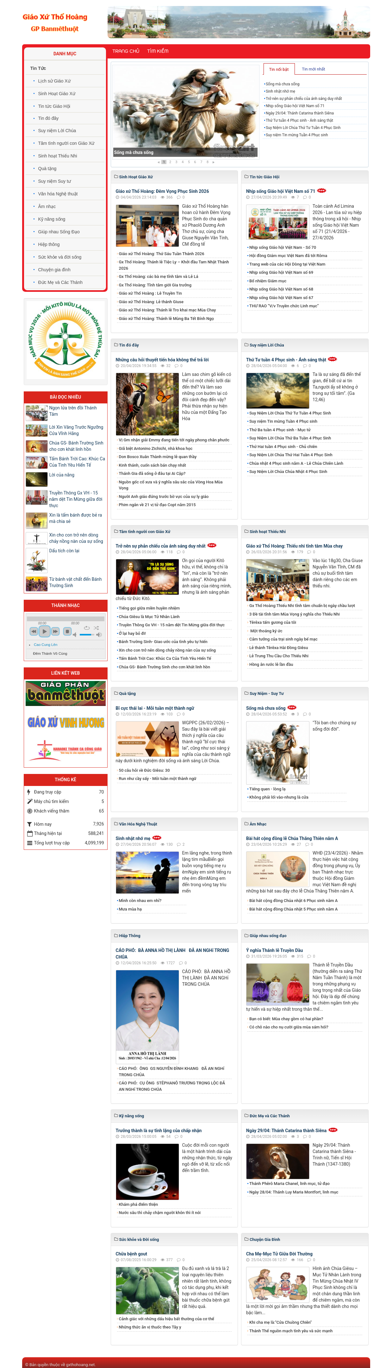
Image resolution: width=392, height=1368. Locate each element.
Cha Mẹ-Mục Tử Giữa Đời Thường (279, 1253)
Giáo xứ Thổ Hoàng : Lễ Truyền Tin (150, 293)
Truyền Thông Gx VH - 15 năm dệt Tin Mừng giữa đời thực (172, 625)
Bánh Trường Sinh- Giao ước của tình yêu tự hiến (163, 641)
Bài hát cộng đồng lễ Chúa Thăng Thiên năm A (292, 838)
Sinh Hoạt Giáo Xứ (56, 93)
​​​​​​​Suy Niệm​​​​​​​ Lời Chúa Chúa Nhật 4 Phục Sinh (288, 471)
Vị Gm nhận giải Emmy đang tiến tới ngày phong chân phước (174, 440)
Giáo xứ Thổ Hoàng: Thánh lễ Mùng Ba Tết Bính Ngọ (166, 318)
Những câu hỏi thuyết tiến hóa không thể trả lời (162, 359)
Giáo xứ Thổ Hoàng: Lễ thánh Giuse (151, 301)
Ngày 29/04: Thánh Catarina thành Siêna (300, 113)
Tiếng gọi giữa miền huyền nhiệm (149, 608)
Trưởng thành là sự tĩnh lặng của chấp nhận (159, 1130)
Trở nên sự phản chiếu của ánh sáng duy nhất (304, 98)
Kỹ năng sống (51, 219)
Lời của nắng (62, 474)
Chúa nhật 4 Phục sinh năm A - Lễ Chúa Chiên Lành (296, 463)
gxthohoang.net (80, 1364)
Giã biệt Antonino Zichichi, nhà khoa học (156, 448)
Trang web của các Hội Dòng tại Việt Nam (287, 264)
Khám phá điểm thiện (138, 1204)
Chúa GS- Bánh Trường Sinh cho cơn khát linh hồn (164, 667)
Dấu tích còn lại (64, 550)
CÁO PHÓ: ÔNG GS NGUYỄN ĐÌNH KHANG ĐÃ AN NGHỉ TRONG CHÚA (172, 1071)
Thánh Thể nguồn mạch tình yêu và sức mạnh (291, 1330)
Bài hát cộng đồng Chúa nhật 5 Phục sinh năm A (293, 909)
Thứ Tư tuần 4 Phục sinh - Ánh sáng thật (299, 120)
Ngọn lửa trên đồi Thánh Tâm (73, 411)
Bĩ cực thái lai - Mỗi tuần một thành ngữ (155, 708)
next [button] (55, 631)
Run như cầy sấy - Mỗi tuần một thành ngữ (157, 778)
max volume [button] (99, 634)
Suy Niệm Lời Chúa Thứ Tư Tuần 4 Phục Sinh (303, 128)
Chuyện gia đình (54, 269)
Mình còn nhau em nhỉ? (140, 900)
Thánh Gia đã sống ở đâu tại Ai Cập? (152, 473)
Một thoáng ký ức (265, 631)
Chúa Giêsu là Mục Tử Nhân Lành (149, 616)
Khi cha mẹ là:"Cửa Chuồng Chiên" (280, 1322)
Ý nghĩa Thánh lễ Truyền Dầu (274, 950)
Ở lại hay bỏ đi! (132, 633)
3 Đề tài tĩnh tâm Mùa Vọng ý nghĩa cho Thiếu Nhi (294, 614)
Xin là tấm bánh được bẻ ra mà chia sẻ (75, 518)
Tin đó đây (48, 118)
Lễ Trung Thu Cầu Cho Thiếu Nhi (278, 655)
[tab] (279, 69)
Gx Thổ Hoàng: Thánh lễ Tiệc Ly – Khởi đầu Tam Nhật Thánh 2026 (174, 265)
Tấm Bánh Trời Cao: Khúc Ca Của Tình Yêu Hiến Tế (165, 658)
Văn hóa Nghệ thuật (58, 193)
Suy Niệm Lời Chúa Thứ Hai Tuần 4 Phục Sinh (291, 454)
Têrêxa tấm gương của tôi (272, 622)
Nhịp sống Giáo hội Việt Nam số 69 (281, 272)
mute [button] (75, 634)
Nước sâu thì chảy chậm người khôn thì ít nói (160, 1212)
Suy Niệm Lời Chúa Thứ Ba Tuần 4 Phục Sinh (290, 438)
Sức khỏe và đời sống (60, 257)
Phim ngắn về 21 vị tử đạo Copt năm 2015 (157, 504)
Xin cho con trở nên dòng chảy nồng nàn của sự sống (167, 650)
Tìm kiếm (157, 51)
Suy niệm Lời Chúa (57, 130)
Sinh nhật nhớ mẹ (280, 91)
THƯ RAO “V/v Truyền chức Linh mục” (284, 306)
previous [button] (33, 631)
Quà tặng (47, 168)
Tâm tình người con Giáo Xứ (66, 143)
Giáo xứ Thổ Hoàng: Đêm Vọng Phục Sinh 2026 (162, 191)
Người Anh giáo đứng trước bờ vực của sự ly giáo (164, 496)
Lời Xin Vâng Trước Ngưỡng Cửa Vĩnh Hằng (76, 430)
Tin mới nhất (313, 69)
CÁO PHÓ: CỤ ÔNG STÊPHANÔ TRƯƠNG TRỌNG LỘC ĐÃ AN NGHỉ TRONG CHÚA (172, 1086)
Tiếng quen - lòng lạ (267, 789)
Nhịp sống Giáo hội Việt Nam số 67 (281, 297)
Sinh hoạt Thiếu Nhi (57, 155)
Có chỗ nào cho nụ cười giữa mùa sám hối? (288, 1027)
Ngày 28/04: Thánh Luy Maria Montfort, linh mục (293, 1192)
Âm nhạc (47, 206)
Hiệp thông (49, 244)
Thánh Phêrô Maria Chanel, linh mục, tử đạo (289, 1183)
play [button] (44, 631)
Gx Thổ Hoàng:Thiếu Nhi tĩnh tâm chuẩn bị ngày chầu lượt (302, 605)
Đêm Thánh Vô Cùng (50, 653)
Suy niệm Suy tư (54, 181)
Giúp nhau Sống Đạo (59, 231)
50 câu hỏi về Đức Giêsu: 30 (144, 770)
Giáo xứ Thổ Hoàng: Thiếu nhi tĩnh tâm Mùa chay (294, 546)
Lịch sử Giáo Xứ (54, 80)
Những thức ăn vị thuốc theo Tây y (150, 1327)
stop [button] (67, 631)
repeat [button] (87, 628)
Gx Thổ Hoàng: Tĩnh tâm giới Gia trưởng (155, 285)
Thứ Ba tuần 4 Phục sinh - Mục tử (279, 429)
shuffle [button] (96, 628)
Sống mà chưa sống (134, 152)
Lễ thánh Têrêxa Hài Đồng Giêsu (278, 647)
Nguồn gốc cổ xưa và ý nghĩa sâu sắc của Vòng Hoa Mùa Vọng (171, 485)
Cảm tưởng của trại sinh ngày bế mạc (283, 639)
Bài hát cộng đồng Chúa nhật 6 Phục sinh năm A (293, 900)
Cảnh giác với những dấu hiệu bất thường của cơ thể (167, 1318)
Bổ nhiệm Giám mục (267, 281)
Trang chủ (125, 51)
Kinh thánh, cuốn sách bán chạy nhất (152, 465)
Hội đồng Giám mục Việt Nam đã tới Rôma (288, 255)
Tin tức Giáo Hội (54, 106)
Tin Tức (38, 68)
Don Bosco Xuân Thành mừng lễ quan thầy (158, 456)
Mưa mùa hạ (130, 909)
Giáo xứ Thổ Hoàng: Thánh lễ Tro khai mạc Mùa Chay (167, 310)
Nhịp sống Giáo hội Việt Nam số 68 (281, 289)
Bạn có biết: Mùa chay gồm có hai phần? (286, 1018)
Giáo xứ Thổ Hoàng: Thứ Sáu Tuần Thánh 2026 (161, 253)
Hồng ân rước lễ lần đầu (271, 664)
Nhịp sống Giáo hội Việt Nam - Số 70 (282, 247)
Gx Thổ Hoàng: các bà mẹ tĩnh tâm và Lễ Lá (158, 276)
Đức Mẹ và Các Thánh (60, 282)
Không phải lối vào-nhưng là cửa (278, 797)
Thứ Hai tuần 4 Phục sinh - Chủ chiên (283, 446)
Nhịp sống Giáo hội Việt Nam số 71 (295, 106)
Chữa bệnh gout (131, 1253)
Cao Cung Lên (45, 645)
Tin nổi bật (279, 69)
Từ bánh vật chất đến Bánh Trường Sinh (75, 582)
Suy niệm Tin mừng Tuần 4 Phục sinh (297, 135)
